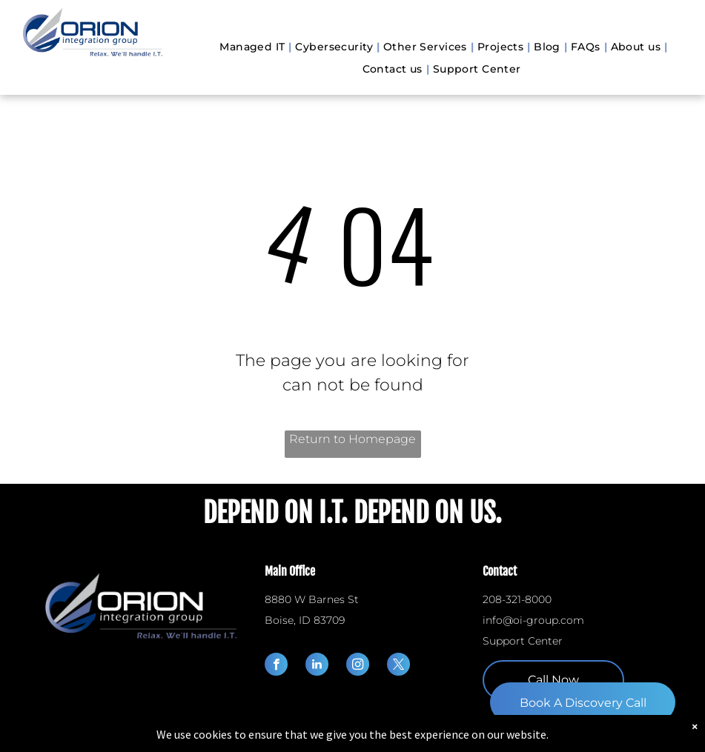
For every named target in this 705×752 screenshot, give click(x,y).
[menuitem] (253, 47)
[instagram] (357, 666)
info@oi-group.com (533, 620)
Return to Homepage (352, 439)
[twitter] (398, 666)
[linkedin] (316, 666)
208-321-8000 (517, 599)
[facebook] (276, 666)
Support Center (523, 641)
